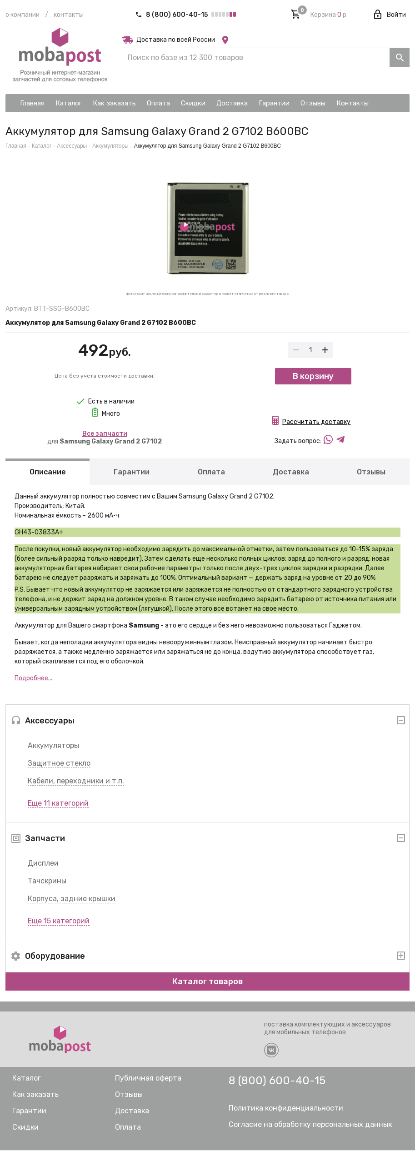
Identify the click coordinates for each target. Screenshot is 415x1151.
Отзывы (371, 472)
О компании (22, 15)
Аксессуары (72, 146)
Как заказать (35, 1095)
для (104, 437)
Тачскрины (47, 881)
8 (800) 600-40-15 (172, 15)
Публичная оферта (148, 1079)
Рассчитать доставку (316, 423)
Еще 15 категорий (59, 921)
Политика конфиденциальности (286, 1109)
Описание (48, 472)
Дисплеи (43, 864)
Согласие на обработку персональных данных (310, 1125)
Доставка (291, 472)
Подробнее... (33, 679)
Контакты (69, 15)
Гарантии (132, 472)
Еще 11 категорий (58, 804)
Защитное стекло (59, 764)
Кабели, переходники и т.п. (76, 781)
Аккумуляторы (53, 746)
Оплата (211, 472)
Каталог (42, 146)
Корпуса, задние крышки (71, 899)
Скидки (25, 1128)
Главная (15, 146)
